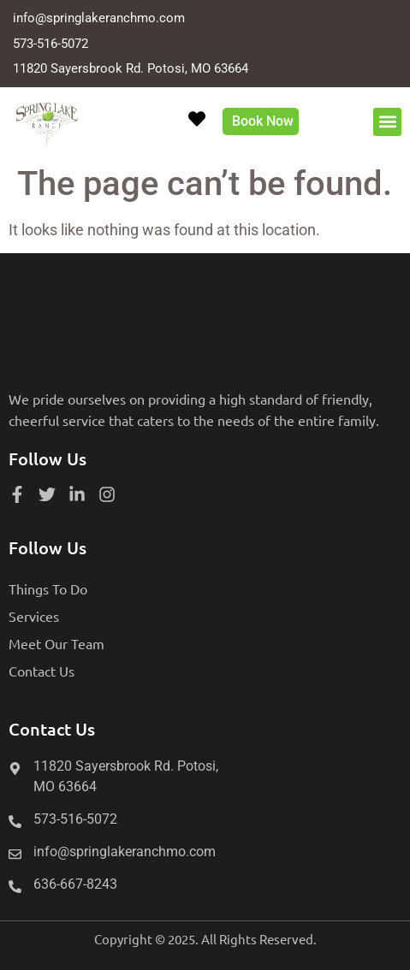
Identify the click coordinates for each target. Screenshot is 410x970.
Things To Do (48, 588)
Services (34, 615)
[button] (387, 122)
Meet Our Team (56, 643)
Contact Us (41, 670)
